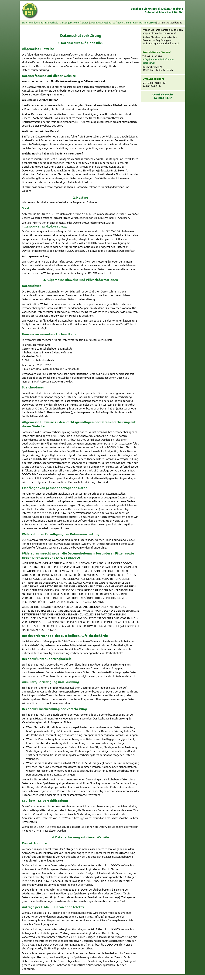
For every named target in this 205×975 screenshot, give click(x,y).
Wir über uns (36, 22)
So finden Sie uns (122, 22)
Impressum (150, 22)
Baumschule (51, 22)
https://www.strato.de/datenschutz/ (44, 226)
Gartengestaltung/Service (74, 22)
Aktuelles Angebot (100, 22)
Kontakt (137, 22)
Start (24, 22)
